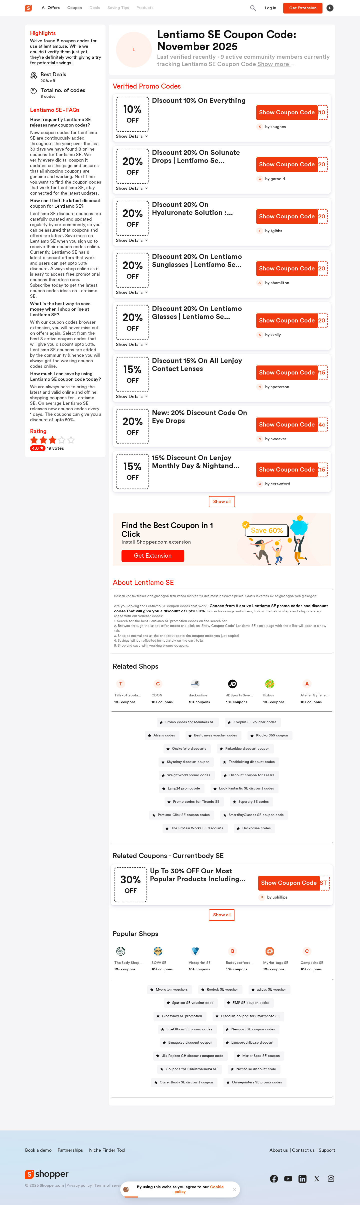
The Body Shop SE (129, 963)
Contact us (303, 1150)
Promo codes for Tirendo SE (196, 802)
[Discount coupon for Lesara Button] (250, 775)
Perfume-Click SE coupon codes (184, 815)
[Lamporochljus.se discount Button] (250, 1042)
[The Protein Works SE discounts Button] (195, 828)
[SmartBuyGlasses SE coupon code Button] (254, 815)
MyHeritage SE (275, 963)
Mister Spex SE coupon (261, 1056)
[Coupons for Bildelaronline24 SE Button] (189, 1069)
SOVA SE (159, 963)
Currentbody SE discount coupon (186, 1082)
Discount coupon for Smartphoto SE (250, 1016)
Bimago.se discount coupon (190, 1042)
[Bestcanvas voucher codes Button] (214, 735)
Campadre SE (311, 963)
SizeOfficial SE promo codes (189, 1029)
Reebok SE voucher (222, 989)
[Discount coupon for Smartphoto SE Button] (248, 1016)
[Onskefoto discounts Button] (187, 748)
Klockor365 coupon (272, 735)
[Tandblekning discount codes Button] (249, 762)
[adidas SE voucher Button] (269, 989)
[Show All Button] (222, 915)
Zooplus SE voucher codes (254, 722)
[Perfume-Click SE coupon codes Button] (181, 815)
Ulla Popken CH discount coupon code (192, 1056)
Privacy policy (79, 1185)
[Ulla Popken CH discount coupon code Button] (190, 1056)
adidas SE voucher (271, 989)
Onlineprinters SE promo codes (257, 1082)
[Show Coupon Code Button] (287, 112)
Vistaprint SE (199, 963)
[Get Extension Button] (153, 556)
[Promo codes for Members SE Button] (188, 722)
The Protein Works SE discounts (197, 828)
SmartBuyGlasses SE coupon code (256, 815)
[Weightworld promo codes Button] (187, 775)
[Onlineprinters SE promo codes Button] (255, 1082)
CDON (157, 695)
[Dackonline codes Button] (254, 828)
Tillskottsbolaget (129, 695)
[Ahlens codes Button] (162, 735)
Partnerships (70, 1150)
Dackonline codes (256, 828)
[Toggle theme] (330, 8)
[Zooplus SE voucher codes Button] (253, 722)
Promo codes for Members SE (189, 722)
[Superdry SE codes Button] (251, 802)
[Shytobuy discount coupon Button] (186, 762)
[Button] (270, 8)
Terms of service (109, 1185)
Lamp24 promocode (184, 788)
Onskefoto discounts (189, 748)
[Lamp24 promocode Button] (181, 788)
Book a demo (38, 1150)
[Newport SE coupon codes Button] (251, 1029)
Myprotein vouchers (172, 989)
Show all (221, 915)
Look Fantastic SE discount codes (246, 788)
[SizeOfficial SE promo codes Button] (187, 1029)
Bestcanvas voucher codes (215, 735)
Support (327, 1150)
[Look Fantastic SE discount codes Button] (244, 788)
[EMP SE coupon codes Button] (249, 1003)
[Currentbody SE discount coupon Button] (184, 1082)
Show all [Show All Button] (221, 501)
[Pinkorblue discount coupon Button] (245, 748)
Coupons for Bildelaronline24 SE (191, 1069)
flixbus (268, 695)
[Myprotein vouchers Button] (169, 989)
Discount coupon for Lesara (251, 775)
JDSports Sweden (241, 695)
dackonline (198, 695)
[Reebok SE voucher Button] (220, 989)
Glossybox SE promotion (182, 1016)
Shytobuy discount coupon (188, 762)
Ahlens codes (164, 735)
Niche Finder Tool (107, 1150)
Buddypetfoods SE (241, 963)
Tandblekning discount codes (251, 762)
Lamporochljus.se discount (252, 1042)
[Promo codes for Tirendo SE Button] (194, 802)
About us (279, 1150)
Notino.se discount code (256, 1069)
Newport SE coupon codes (253, 1029)
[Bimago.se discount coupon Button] (188, 1042)
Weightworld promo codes (188, 775)
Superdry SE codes (253, 802)
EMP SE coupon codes (251, 1003)
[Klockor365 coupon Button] (270, 735)
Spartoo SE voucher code (193, 1003)
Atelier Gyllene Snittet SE (321, 695)
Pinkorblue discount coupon (247, 748)
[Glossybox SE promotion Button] (180, 1016)
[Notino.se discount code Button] (254, 1069)
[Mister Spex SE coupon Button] (259, 1056)
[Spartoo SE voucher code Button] (191, 1003)
